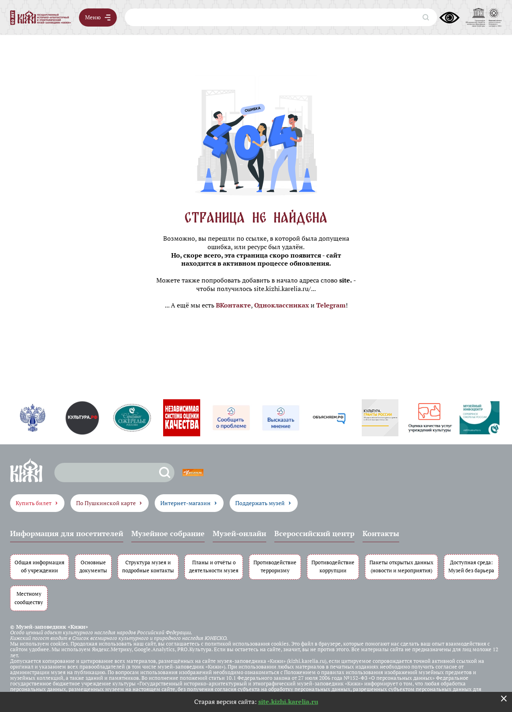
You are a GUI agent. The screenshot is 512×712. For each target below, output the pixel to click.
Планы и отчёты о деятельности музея (213, 566)
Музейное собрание (168, 533)
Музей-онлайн (239, 533)
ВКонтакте (233, 305)
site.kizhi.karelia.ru (288, 701)
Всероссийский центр (314, 533)
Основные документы (93, 566)
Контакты (381, 533)
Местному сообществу (29, 598)
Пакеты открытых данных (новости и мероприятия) (401, 566)
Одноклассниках (281, 305)
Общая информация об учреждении (39, 566)
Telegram (331, 305)
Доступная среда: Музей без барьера (471, 566)
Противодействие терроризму (274, 566)
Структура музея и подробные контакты (148, 566)
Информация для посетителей (66, 533)
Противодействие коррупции (332, 566)
